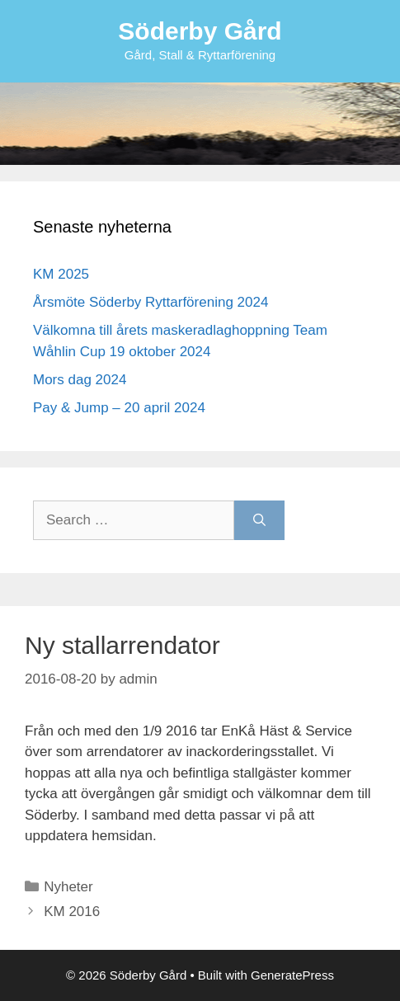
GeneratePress (292, 975)
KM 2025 (61, 274)
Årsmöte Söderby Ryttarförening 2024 (150, 302)
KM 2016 (72, 911)
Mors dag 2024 (79, 380)
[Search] (259, 520)
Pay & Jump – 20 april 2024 (119, 408)
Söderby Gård (199, 31)
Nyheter (68, 887)
